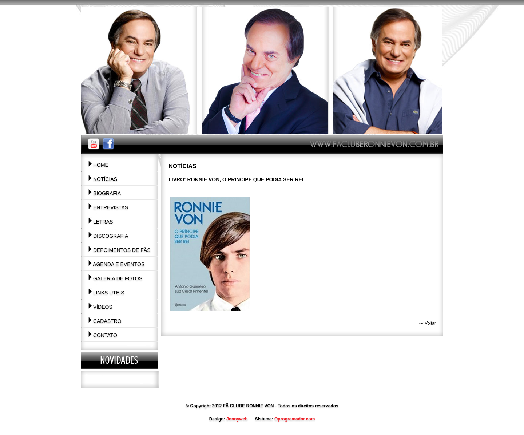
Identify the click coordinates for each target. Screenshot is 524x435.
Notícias (102, 179)
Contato (102, 335)
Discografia (108, 236)
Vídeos (100, 307)
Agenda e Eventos (116, 264)
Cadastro (105, 321)
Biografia (104, 193)
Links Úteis (106, 293)
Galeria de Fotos (115, 278)
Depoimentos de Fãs (119, 250)
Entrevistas (108, 207)
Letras (100, 222)
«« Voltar (427, 323)
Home (98, 165)
